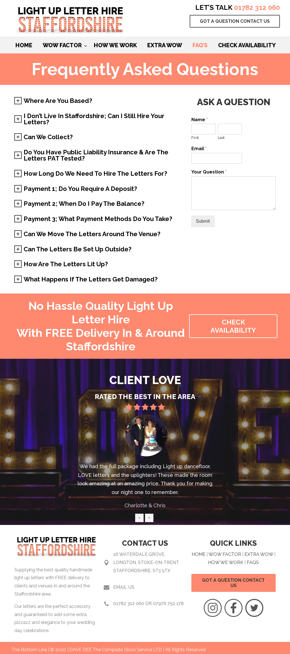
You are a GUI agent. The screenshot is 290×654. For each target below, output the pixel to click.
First (195, 138)
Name (199, 119)
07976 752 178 (168, 603)
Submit (203, 221)
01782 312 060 (257, 7)
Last (221, 138)
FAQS (253, 562)
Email (199, 148)
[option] (145, 464)
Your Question (208, 172)
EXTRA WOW (258, 554)
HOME (198, 554)
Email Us (123, 587)
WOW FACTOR (225, 554)
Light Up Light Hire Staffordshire (70, 21)
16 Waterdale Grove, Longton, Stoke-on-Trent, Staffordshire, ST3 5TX (146, 562)
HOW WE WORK (225, 562)
